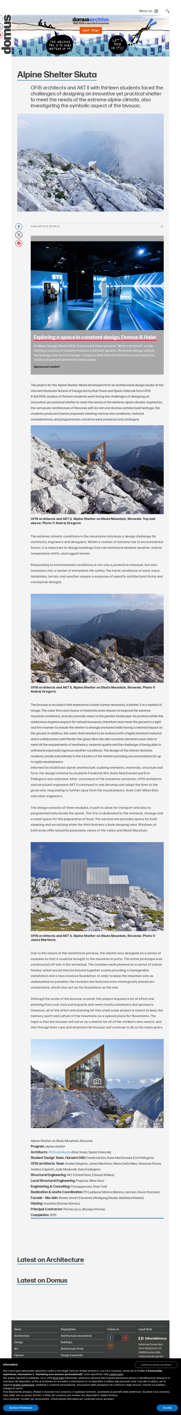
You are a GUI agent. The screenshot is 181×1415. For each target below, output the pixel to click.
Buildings (66, 1342)
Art (16, 1348)
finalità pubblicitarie (24, 1384)
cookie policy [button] (116, 1374)
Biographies (68, 1329)
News (17, 1329)
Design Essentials (72, 1355)
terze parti (58, 1377)
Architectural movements (76, 1336)
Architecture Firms (72, 1348)
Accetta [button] (167, 1407)
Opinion (19, 1355)
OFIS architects (60, 1152)
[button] (156, 1364)
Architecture (22, 1336)
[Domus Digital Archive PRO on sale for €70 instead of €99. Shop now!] (90, 35)
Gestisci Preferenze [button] (20, 1407)
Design (18, 1342)
